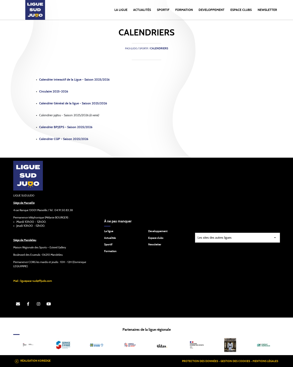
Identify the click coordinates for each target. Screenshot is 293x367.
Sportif (108, 244)
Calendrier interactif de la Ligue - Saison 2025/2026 (74, 79)
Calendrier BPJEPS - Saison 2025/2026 (65, 127)
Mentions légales (265, 361)
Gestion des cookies (235, 361)
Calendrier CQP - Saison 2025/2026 (63, 139)
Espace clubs (155, 238)
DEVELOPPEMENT (211, 9)
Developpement (158, 231)
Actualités (142, 9)
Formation (110, 251)
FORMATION (184, 9)
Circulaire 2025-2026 (53, 91)
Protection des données (200, 361)
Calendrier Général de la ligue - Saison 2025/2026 (73, 103)
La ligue (108, 231)
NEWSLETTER (267, 9)
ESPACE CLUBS (241, 9)
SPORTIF (163, 9)
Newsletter (154, 244)
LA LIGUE (120, 9)
